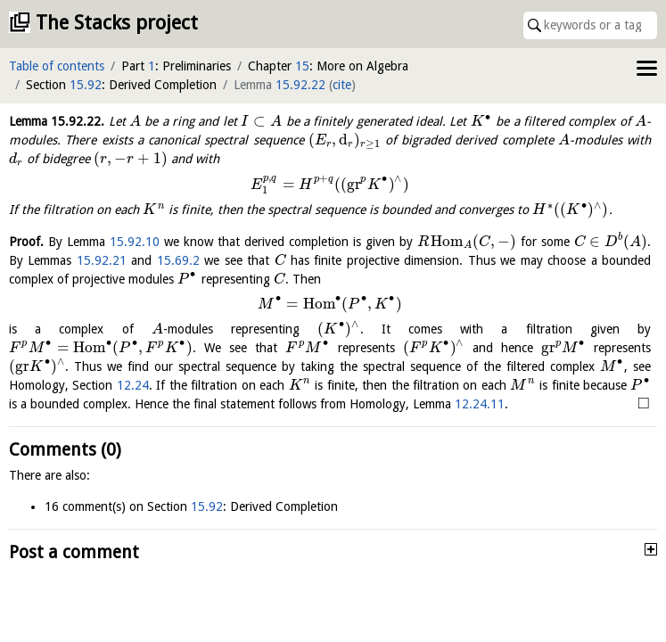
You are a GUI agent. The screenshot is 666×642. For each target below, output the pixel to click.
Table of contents (56, 66)
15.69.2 (178, 260)
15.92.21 (102, 260)
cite (342, 85)
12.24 (133, 385)
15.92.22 (300, 85)
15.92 (86, 85)
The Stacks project (117, 23)
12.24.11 (480, 404)
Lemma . (56, 121)
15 (302, 66)
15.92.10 (135, 242)
